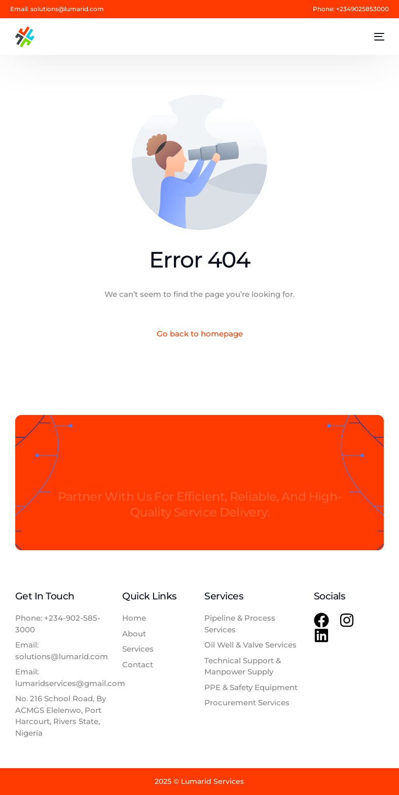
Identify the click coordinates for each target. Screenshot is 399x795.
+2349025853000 (362, 9)
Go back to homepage (200, 333)
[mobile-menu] (373, 37)
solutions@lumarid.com (67, 9)
